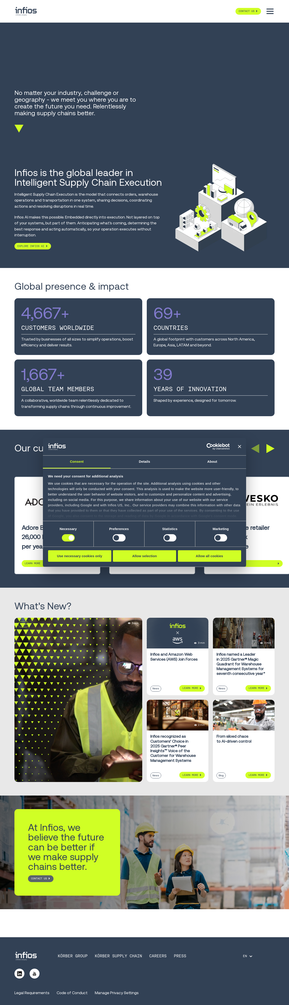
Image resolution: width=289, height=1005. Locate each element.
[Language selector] (248, 956)
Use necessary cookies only (79, 556)
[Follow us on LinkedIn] (19, 974)
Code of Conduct (72, 993)
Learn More (222, 563)
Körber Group (73, 956)
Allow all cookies (209, 556)
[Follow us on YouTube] (35, 974)
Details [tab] (144, 461)
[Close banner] (239, 446)
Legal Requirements (31, 993)
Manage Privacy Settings (117, 993)
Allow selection (144, 556)
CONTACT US (39, 878)
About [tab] (212, 461)
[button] (255, 448)
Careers (158, 956)
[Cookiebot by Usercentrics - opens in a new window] (210, 446)
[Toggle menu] (270, 11)
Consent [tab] (77, 461)
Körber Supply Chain (118, 956)
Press (180, 956)
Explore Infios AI (30, 246)
